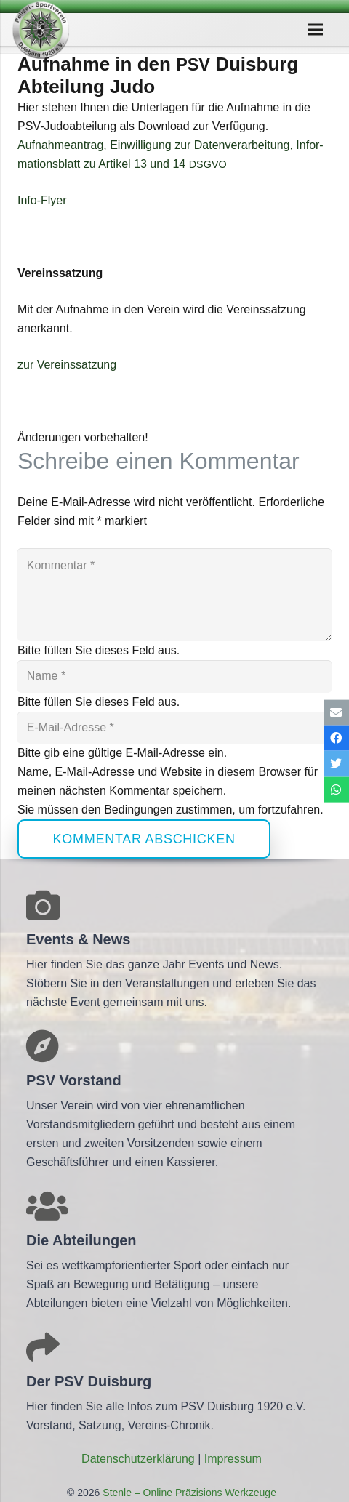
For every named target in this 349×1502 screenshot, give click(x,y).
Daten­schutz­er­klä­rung (138, 1459)
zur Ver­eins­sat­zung (66, 364)
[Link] (41, 30)
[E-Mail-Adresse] (174, 728)
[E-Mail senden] (336, 713)
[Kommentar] (174, 594)
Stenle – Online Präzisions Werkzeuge (188, 1492)
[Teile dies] (336, 738)
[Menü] (315, 30)
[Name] (174, 676)
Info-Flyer (42, 200)
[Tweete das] (336, 763)
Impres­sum (233, 1459)
